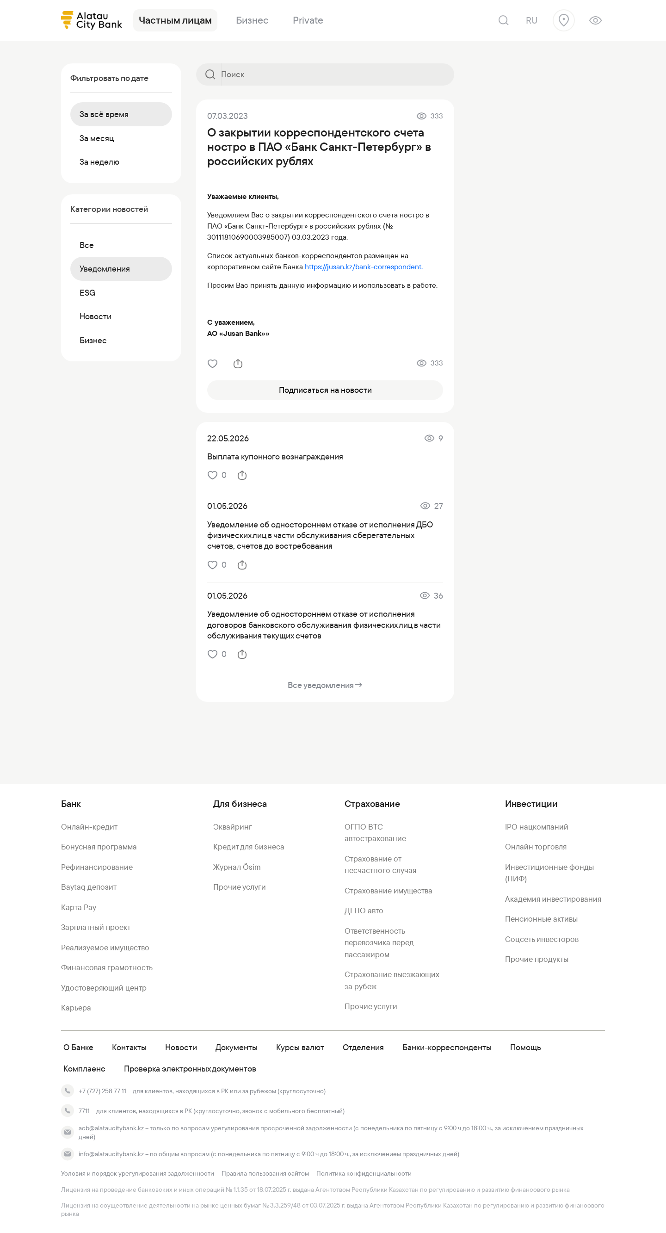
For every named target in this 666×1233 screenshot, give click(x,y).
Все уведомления (325, 685)
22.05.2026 (228, 438)
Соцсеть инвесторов (542, 939)
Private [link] (308, 20)
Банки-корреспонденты (447, 1047)
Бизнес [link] (252, 20)
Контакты (129, 1047)
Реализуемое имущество (105, 947)
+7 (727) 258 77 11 (102, 1091)
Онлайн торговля (536, 847)
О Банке (78, 1047)
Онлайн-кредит (89, 827)
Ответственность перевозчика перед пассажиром (379, 943)
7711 (84, 1111)
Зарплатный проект (95, 927)
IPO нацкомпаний (536, 827)
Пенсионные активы (541, 919)
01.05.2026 (227, 506)
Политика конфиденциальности (364, 1173)
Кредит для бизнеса (248, 847)
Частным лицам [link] (175, 20)
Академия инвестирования (553, 899)
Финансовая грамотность (107, 967)
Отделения (363, 1047)
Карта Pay (78, 907)
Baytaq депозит (89, 887)
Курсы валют (300, 1047)
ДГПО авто (364, 910)
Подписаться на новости (325, 389)
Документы (237, 1047)
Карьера (76, 1008)
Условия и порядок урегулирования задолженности (137, 1173)
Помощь (525, 1047)
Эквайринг (232, 827)
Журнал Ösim (237, 867)
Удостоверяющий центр (104, 988)
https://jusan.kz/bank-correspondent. (364, 267)
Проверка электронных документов (190, 1068)
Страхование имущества (388, 891)
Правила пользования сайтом (265, 1173)
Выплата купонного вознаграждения (275, 456)
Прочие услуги (239, 887)
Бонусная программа (99, 847)
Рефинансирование (97, 867)
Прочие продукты (536, 959)
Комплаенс (84, 1068)
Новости (181, 1047)
